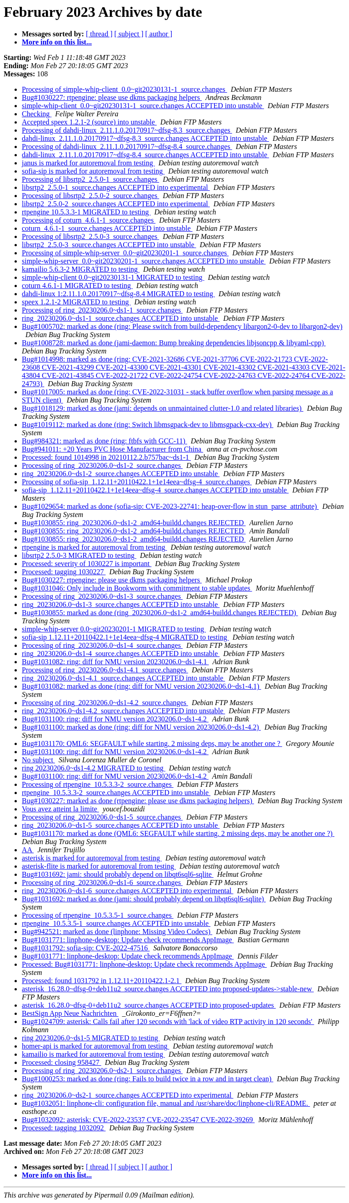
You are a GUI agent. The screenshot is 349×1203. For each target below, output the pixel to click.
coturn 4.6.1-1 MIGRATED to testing (77, 285)
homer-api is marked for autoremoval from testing (95, 1046)
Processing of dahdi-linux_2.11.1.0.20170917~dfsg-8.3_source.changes (127, 130)
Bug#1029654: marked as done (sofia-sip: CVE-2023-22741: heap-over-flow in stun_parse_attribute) (170, 506)
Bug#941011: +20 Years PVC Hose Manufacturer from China (112, 449)
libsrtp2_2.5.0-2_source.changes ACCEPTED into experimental (116, 204)
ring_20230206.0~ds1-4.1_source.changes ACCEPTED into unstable (123, 678)
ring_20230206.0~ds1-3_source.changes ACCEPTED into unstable (120, 604)
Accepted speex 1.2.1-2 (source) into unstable (89, 122)
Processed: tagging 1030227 (63, 572)
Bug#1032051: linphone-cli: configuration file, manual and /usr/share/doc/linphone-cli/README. (166, 1103)
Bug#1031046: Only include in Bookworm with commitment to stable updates (137, 588)
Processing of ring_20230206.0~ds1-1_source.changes (102, 310)
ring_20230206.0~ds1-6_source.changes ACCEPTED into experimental (127, 891)
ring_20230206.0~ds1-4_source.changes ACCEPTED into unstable (120, 653)
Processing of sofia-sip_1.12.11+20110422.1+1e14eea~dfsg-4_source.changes (137, 482)
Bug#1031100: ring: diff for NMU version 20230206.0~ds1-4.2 (115, 719)
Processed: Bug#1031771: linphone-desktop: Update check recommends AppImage (144, 964)
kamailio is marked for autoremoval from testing (93, 1054)
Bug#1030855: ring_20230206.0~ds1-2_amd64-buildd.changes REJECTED (134, 523)
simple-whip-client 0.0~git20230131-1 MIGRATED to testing (113, 277)
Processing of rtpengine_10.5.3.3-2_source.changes (98, 784)
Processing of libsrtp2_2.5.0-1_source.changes (90, 179)
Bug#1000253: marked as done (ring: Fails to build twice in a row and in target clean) (147, 1079)
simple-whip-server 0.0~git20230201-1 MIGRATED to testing (114, 629)
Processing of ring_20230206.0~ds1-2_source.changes (102, 465)
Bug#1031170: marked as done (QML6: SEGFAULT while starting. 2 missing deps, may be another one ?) (178, 833)
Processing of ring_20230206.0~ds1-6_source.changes (102, 882)
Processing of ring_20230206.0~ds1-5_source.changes (102, 817)
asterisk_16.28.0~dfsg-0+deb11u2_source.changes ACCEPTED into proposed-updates (149, 1005)
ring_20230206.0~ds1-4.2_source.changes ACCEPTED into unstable (123, 711)
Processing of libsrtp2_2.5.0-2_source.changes (90, 195)
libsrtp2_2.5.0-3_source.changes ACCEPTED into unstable (109, 245)
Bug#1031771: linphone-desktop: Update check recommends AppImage (128, 940)
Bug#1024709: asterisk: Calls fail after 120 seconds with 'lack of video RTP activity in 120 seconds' (168, 1021)
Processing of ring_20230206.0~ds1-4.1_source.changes (105, 670)
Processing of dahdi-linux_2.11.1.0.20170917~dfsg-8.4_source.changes (127, 146)
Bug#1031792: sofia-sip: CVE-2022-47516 (86, 948)
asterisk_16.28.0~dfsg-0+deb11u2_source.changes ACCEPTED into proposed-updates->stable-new (168, 989)
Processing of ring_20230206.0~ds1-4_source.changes (102, 645)
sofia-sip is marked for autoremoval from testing (93, 171)
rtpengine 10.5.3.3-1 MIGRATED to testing (86, 212)
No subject (38, 760)
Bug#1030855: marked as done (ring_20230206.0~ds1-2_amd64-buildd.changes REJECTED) (160, 612)
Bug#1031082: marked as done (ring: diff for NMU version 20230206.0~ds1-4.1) (141, 686)
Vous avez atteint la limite (60, 809)
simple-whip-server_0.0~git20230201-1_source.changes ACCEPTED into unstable (144, 261)
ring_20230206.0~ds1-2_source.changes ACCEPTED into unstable (120, 473)
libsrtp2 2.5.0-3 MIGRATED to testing (79, 555)
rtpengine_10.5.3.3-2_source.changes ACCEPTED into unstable (116, 792)
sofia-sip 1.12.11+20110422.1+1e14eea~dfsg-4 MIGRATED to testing (125, 637)
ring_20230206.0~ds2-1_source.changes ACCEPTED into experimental (127, 1095)
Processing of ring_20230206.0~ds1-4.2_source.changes (105, 702)
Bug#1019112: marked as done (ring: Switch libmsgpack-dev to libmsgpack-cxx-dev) (148, 424)
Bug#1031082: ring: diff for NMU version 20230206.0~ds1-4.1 (115, 662)
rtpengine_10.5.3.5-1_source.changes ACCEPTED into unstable (116, 923)
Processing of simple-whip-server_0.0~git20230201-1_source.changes (125, 253)
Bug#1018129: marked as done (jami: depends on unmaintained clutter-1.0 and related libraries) (163, 408)
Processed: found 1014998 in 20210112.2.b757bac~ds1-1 (106, 457)
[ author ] (159, 34)
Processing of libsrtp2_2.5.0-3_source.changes (90, 236)
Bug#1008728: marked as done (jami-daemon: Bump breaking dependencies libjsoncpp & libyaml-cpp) (174, 343)
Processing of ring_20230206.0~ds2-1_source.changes (102, 1070)
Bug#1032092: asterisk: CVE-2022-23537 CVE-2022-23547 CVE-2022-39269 (138, 1119)
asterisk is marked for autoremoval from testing (92, 858)
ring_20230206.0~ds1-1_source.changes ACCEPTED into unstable (120, 318)
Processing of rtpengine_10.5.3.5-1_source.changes (98, 915)
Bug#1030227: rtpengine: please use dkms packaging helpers (112, 97)
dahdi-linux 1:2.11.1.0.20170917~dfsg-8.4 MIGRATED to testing (118, 294)
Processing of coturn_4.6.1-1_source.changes (88, 220)
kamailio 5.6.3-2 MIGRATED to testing (81, 269)
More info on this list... (57, 42)
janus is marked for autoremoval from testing (88, 163)
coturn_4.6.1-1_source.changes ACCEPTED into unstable (107, 228)
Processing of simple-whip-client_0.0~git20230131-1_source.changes (124, 89)
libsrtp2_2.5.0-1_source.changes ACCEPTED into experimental (116, 187)
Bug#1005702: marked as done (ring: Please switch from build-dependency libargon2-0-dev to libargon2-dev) (182, 326)
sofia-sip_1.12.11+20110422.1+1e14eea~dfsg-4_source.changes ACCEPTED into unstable (155, 490)
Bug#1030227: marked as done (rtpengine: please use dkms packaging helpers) (138, 801)
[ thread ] (99, 34)
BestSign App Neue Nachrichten (70, 1013)
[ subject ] (129, 34)
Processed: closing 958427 (61, 1062)
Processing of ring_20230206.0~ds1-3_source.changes (102, 596)
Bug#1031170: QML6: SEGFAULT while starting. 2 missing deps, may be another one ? (152, 743)
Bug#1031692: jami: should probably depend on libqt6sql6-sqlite (118, 874)
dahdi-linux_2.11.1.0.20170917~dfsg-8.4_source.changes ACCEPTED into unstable (145, 155)
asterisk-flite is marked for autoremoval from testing (99, 866)
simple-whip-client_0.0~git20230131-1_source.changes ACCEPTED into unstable (143, 105)
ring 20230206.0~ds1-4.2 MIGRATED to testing (93, 768)
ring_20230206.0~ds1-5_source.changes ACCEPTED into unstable (120, 825)
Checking (36, 114)
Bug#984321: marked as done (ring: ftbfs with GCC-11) (104, 441)
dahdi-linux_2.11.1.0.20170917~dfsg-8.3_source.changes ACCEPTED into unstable (145, 138)
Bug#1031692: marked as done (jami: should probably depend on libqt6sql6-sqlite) (144, 899)
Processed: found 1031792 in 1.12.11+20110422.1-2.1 (101, 980)
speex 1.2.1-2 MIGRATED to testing (76, 302)
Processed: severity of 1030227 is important (86, 563)
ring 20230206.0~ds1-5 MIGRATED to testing (91, 1038)
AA (28, 850)
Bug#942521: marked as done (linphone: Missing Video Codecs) (117, 931)
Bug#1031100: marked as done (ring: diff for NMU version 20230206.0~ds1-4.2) (141, 727)
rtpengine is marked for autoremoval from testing (94, 547)
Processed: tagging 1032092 (63, 1128)
